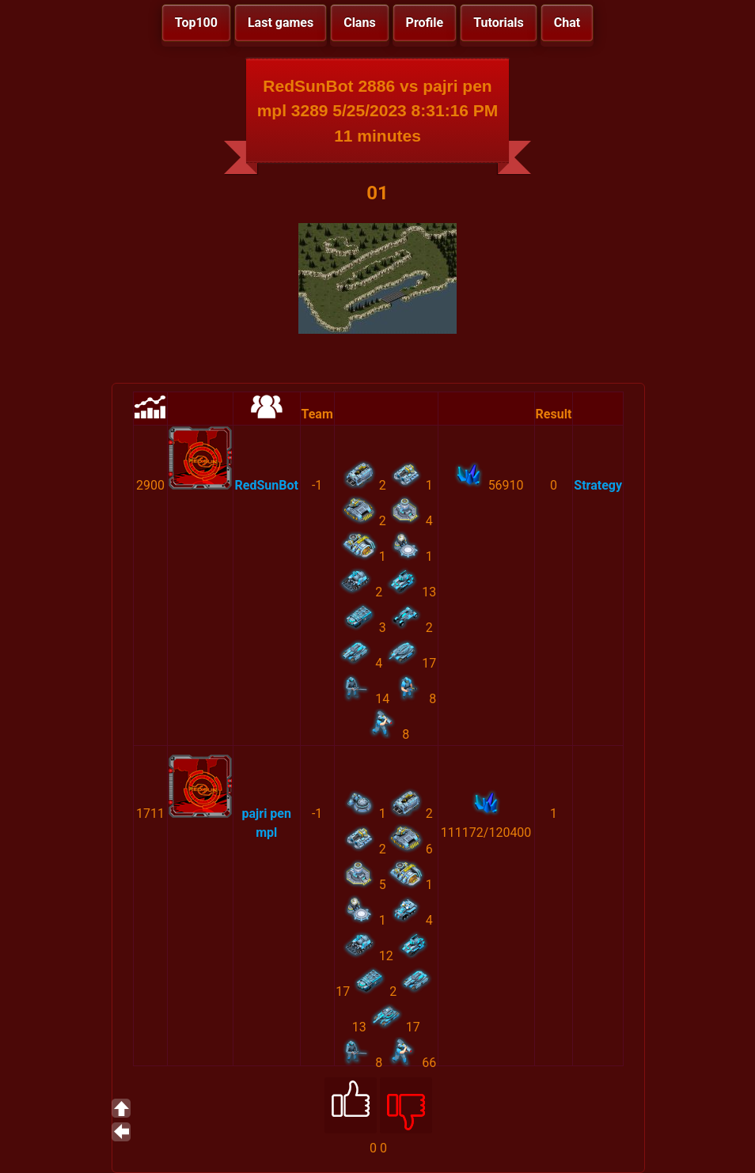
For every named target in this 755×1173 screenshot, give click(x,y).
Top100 (196, 22)
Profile (425, 22)
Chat (567, 22)
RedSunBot (266, 485)
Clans (359, 22)
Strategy (598, 485)
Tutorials (498, 22)
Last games (280, 22)
